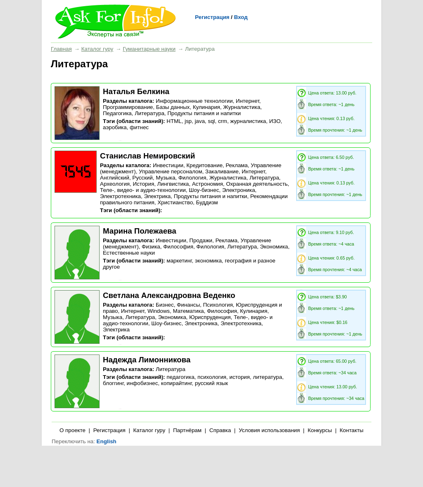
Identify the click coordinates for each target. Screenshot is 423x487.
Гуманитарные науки (149, 49)
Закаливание (222, 171)
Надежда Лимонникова (146, 359)
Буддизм (207, 202)
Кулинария (206, 107)
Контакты (352, 430)
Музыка (165, 178)
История (143, 184)
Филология (192, 178)
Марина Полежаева (139, 231)
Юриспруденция (210, 317)
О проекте (72, 430)
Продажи (200, 240)
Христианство (175, 202)
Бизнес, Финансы (178, 305)
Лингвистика (173, 184)
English (106, 441)
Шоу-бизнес (204, 190)
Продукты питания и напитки (204, 113)
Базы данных (173, 107)
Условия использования (269, 430)
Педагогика (117, 113)
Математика (188, 311)
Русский (142, 178)
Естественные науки (129, 253)
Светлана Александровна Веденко (169, 295)
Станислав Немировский (147, 155)
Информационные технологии (194, 101)
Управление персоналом (170, 171)
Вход (240, 17)
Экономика (274, 247)
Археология (115, 184)
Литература (149, 113)
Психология (218, 305)
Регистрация (212, 17)
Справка (220, 430)
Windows (158, 311)
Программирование (128, 107)
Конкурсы (320, 430)
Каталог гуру (97, 49)
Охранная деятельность (257, 184)
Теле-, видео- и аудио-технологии (143, 190)
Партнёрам (187, 430)
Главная (61, 49)
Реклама (236, 165)
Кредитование (204, 165)
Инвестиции (168, 165)
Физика (151, 247)
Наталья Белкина (136, 91)
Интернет (247, 101)
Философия (178, 247)
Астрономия (207, 184)
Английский (114, 178)
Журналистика (241, 107)
